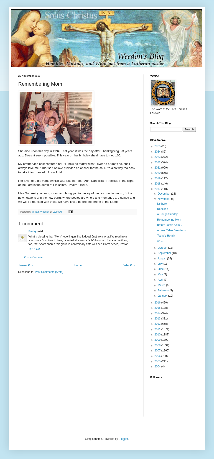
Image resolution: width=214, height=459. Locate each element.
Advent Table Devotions (171, 230)
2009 (158, 339)
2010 (158, 334)
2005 (158, 361)
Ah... (160, 241)
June (161, 269)
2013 (158, 318)
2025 (158, 146)
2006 (158, 356)
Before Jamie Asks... (169, 225)
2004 (158, 366)
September (165, 253)
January (163, 295)
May (161, 274)
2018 (158, 183)
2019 (158, 178)
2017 (158, 189)
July (160, 263)
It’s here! (162, 203)
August (162, 258)
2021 (158, 167)
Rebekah (162, 209)
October (163, 247)
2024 (158, 151)
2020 (158, 172)
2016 (158, 302)
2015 (158, 307)
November (164, 198)
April (161, 279)
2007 (158, 350)
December (164, 193)
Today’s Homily (166, 235)
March (162, 285)
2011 (158, 329)
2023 (158, 156)
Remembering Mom (169, 219)
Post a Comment (34, 257)
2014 (158, 313)
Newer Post (26, 265)
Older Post (128, 265)
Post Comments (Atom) (49, 272)
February (163, 290)
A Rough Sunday (167, 214)
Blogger (123, 439)
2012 (158, 323)
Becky (32, 231)
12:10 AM (34, 249)
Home (78, 265)
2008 (158, 345)
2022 (158, 162)
